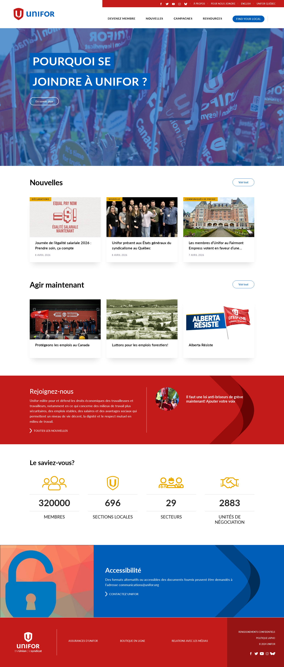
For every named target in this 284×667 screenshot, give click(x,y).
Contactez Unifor (123, 594)
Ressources (212, 18)
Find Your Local (248, 18)
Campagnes (183, 18)
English (246, 4)
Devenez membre (121, 18)
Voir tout (243, 182)
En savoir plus (44, 101)
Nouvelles (154, 18)
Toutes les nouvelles (51, 430)
